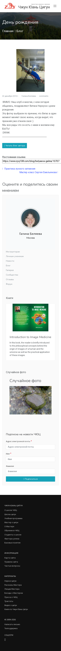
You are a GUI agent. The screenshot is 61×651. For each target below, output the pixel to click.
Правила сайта (11, 562)
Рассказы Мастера (13, 585)
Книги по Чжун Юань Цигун (16, 609)
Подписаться (30, 479)
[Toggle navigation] (54, 6)
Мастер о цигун (11, 522)
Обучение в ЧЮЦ (11, 530)
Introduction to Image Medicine (30, 337)
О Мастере (9, 526)
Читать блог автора (14, 145)
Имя (8, 454)
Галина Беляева (29, 96)
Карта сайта (10, 558)
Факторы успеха (11, 539)
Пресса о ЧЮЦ (10, 597)
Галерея (10, 270)
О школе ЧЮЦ (10, 510)
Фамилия (10, 466)
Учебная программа (13, 518)
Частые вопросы (12, 566)
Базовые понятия (12, 543)
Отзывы (10, 279)
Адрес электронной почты (18, 441)
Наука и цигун (10, 581)
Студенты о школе (12, 535)
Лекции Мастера (11, 589)
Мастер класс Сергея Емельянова (38, 172)
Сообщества (12, 274)
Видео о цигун (10, 605)
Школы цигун (10, 514)
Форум (9, 284)
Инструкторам (13, 251)
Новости (10, 261)
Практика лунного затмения (18, 168)
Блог (19, 31)
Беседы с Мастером (13, 593)
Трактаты (8, 601)
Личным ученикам (15, 256)
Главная (7, 31)
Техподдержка (10, 628)
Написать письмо (12, 624)
